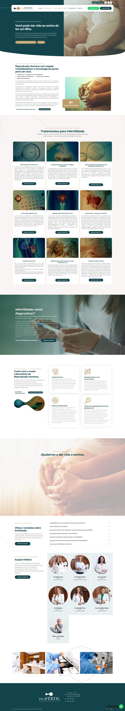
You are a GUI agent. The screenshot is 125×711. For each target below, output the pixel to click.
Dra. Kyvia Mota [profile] (102, 577)
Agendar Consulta (29, 183)
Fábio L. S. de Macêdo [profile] (58, 636)
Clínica (40, 8)
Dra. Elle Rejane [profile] (58, 608)
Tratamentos (58, 8)
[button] (14, 663)
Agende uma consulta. (113, 706)
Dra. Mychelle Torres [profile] (80, 608)
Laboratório (48, 8)
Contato (79, 8)
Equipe (65, 8)
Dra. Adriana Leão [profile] (58, 577)
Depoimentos (72, 8)
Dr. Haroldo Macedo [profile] (80, 577)
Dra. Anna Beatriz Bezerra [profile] (102, 608)
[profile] (58, 575)
